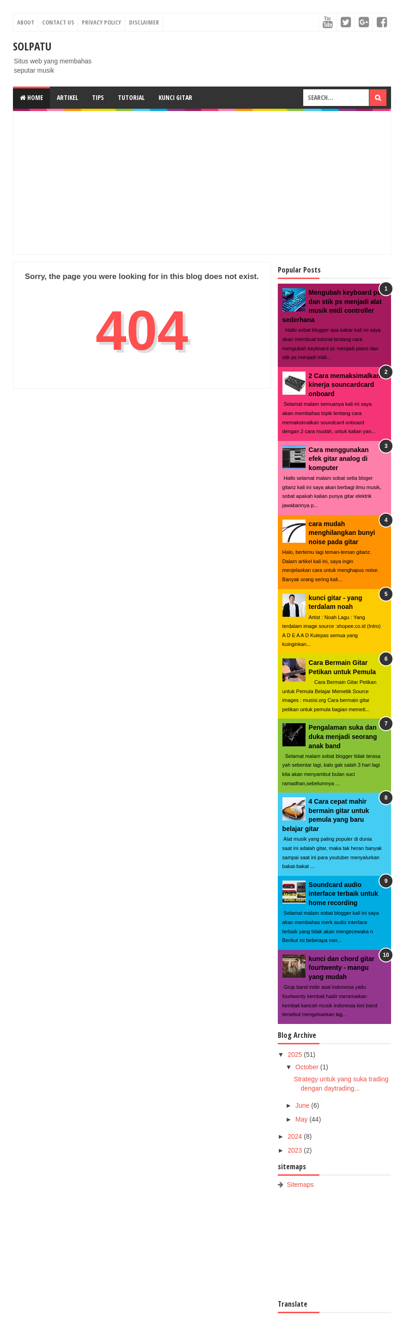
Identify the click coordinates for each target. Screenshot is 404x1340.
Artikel (67, 97)
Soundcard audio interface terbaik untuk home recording (343, 893)
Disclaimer (144, 22)
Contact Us (58, 22)
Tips (98, 97)
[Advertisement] (202, 183)
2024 (296, 1136)
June (303, 1105)
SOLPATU (32, 46)
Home (31, 97)
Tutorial (131, 97)
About (25, 22)
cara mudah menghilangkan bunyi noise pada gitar (342, 533)
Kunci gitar (175, 97)
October (307, 1067)
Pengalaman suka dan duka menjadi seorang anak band (343, 736)
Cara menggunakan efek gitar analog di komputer (339, 458)
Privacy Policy (101, 22)
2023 (296, 1150)
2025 (296, 1054)
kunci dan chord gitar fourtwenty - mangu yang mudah (341, 967)
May (302, 1119)
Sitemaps (300, 1184)
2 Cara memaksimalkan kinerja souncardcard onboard (344, 384)
